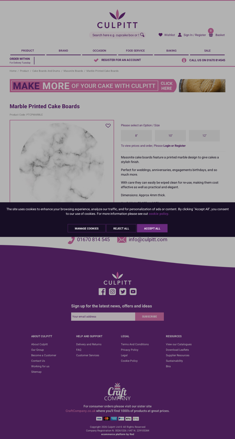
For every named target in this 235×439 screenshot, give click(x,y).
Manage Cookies (86, 228)
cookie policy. (159, 213)
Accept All (152, 228)
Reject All (121, 228)
